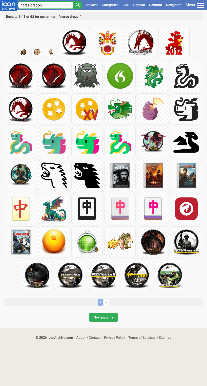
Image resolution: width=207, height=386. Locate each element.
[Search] (77, 5)
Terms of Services (141, 337)
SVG (126, 5)
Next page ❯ (103, 317)
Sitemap (165, 337)
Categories (110, 5)
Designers (173, 5)
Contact (95, 337)
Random (155, 5)
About (81, 337)
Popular (139, 5)
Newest (92, 5)
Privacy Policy (114, 337)
